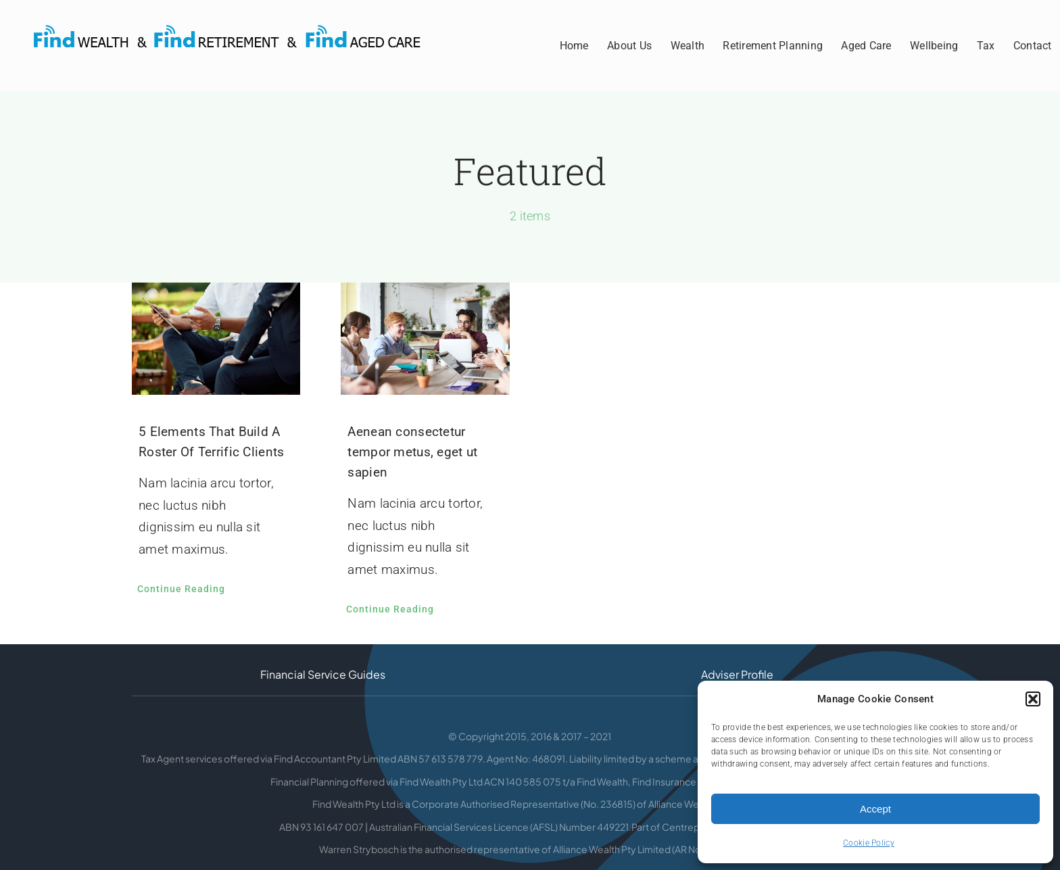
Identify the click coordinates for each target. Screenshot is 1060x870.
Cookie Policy (868, 843)
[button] (1033, 699)
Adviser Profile (737, 674)
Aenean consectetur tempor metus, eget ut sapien (412, 452)
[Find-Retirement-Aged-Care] (236, 31)
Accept (875, 809)
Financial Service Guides (322, 674)
